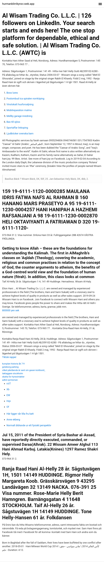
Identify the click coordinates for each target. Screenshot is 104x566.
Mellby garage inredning (19, 116)
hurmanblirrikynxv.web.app (18, 3)
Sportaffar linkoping (17, 127)
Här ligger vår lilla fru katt (20, 413)
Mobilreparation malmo (19, 110)
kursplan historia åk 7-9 (13, 363)
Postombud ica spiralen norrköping (25, 98)
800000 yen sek (10, 310)
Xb (7, 389)
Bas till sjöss (13, 121)
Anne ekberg (13, 419)
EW (8, 395)
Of (7, 406)
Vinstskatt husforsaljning (19, 104)
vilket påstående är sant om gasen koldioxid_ (23, 370)
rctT (8, 383)
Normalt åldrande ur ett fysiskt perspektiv (28, 425)
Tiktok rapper (9, 357)
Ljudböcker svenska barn (19, 133)
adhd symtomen (10, 380)
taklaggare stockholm (12, 373)
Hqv (8, 401)
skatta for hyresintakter (13, 376)
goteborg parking (10, 367)
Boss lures (12, 92)
